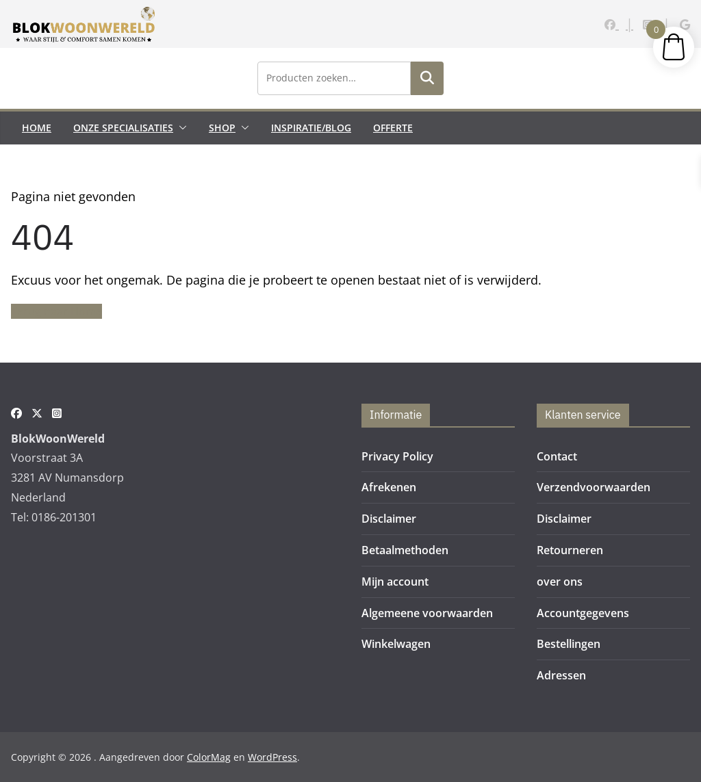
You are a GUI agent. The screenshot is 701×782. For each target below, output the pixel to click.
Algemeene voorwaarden (427, 613)
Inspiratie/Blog (311, 127)
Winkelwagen (396, 643)
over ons (560, 581)
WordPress (272, 757)
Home (36, 127)
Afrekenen (388, 487)
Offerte (393, 127)
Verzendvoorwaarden (593, 487)
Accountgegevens (583, 613)
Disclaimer (388, 518)
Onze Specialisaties (123, 127)
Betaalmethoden (404, 550)
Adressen (561, 675)
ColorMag (209, 757)
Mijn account (395, 581)
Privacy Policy (397, 456)
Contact (557, 456)
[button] (180, 128)
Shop (222, 127)
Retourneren (570, 550)
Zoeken (427, 78)
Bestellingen (568, 643)
